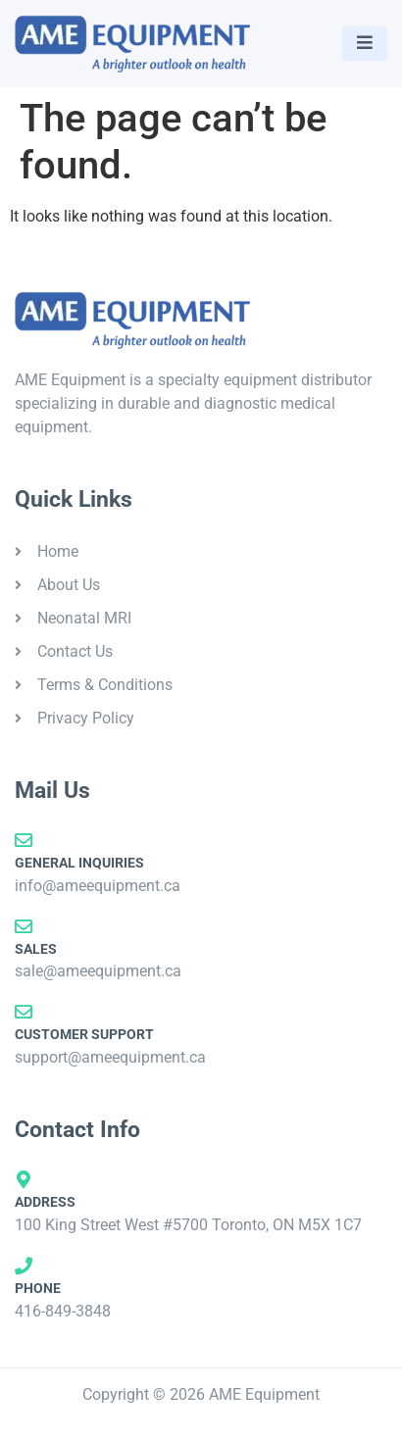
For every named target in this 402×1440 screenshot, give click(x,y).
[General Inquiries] (23, 840)
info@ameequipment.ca (97, 885)
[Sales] (23, 926)
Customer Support (84, 1034)
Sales (36, 949)
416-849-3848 (63, 1311)
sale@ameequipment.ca (98, 971)
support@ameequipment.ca (110, 1057)
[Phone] (23, 1265)
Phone (38, 1288)
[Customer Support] (23, 1011)
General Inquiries (79, 862)
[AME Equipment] (132, 44)
